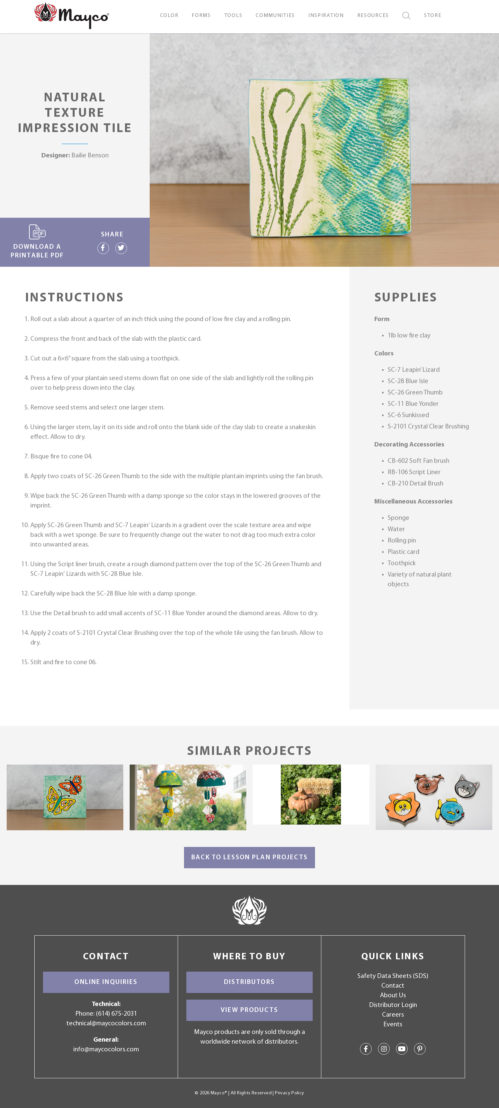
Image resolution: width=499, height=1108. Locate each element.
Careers (393, 1015)
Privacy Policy (289, 1093)
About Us (393, 995)
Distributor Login (393, 1005)
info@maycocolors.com (106, 1049)
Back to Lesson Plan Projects (249, 857)
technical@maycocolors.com (106, 1023)
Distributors (249, 982)
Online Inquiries (105, 982)
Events (392, 1024)
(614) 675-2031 (116, 1014)
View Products (249, 1010)
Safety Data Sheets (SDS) (392, 976)
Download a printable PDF (37, 241)
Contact (392, 986)
